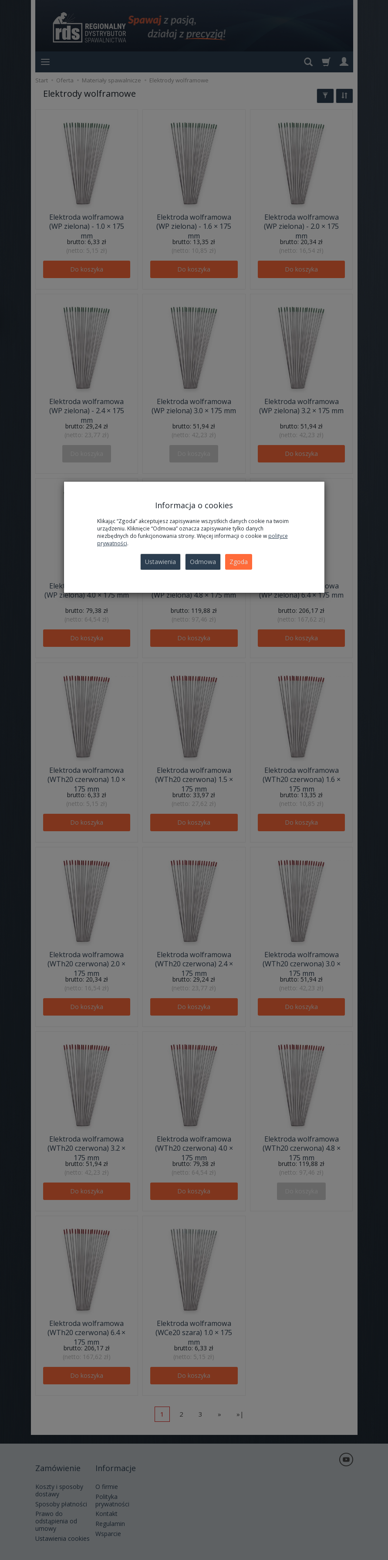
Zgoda (238, 561)
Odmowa (203, 561)
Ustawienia (160, 561)
